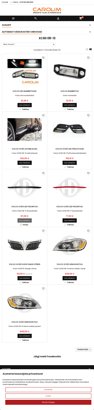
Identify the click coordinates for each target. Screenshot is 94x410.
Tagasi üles (84, 349)
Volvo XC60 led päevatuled (69, 149)
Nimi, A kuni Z (29, 44)
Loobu (48, 396)
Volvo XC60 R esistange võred (24, 264)
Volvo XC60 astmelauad (24, 149)
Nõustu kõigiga (48, 402)
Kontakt (5, 2)
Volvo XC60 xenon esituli (70, 264)
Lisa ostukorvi (24, 105)
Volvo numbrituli (70, 91)
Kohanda (48, 389)
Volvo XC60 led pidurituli (24, 206)
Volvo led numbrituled (24, 91)
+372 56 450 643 (26, 2)
